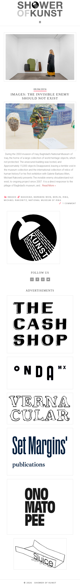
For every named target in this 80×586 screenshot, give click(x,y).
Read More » (49, 185)
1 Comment (69, 203)
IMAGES (12, 197)
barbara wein (42, 197)
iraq (65, 197)
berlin (57, 197)
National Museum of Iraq (45, 200)
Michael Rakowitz (15, 200)
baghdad (26, 197)
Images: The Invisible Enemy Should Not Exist (40, 96)
